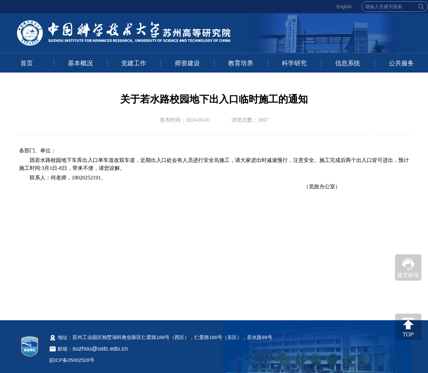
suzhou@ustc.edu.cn (100, 348)
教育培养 (240, 63)
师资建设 (187, 63)
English (344, 6)
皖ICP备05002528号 (71, 360)
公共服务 (401, 63)
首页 (26, 63)
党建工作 (133, 63)
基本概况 (80, 63)
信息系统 (347, 63)
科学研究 (294, 63)
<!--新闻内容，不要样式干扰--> (214, 226)
